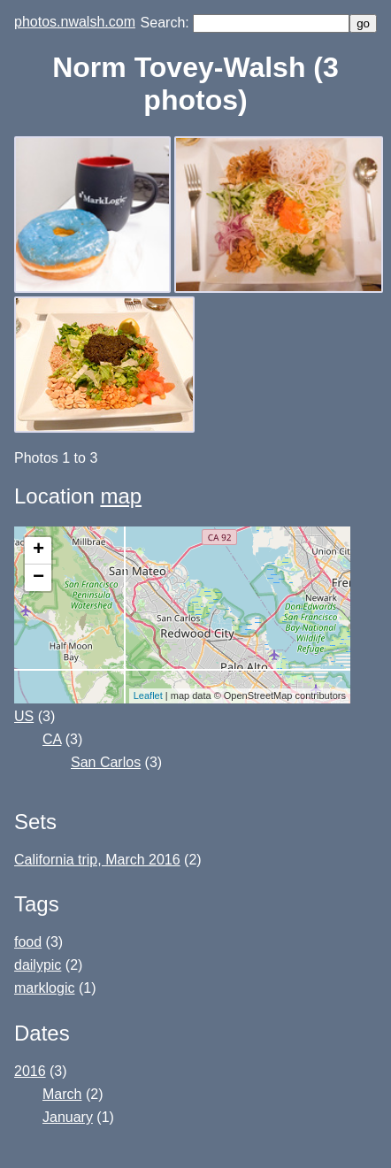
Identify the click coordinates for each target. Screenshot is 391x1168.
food (28, 941)
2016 (30, 1071)
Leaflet (148, 695)
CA (51, 739)
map (121, 496)
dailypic (37, 964)
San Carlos (106, 762)
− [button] (38, 578)
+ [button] (38, 550)
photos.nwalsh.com (74, 21)
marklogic (44, 987)
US (24, 716)
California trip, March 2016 (97, 859)
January (67, 1117)
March (61, 1094)
